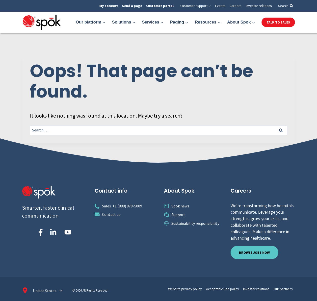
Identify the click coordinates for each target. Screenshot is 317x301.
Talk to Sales (278, 22)
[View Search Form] (285, 5)
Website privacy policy (198, 288)
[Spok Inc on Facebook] (40, 232)
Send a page (132, 5)
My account (108, 5)
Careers (235, 5)
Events (220, 5)
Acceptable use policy (231, 288)
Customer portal (160, 5)
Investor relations (259, 5)
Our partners (284, 288)
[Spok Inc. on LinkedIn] (53, 232)
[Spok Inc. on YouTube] (68, 232)
